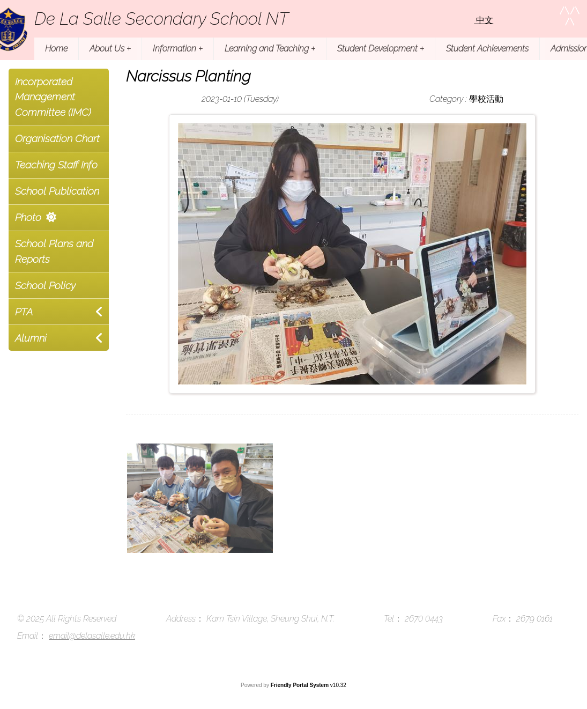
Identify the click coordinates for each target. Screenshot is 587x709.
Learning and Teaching (270, 48)
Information (178, 48)
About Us (110, 48)
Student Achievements (487, 48)
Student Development (380, 48)
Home (56, 48)
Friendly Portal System (300, 685)
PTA (24, 311)
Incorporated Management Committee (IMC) (53, 97)
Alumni (31, 338)
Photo (28, 217)
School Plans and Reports (54, 251)
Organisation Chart (57, 138)
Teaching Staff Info (56, 165)
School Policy (45, 285)
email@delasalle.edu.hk (92, 636)
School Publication (57, 191)
